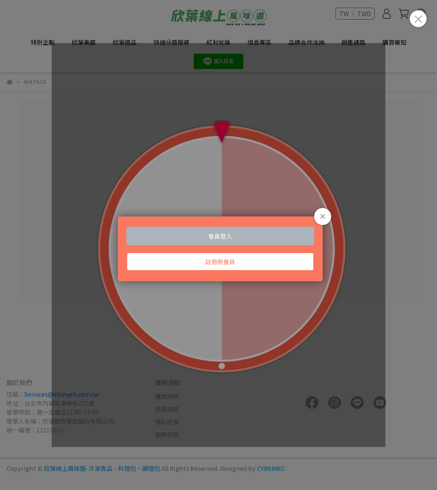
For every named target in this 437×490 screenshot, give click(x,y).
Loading (219, 245)
